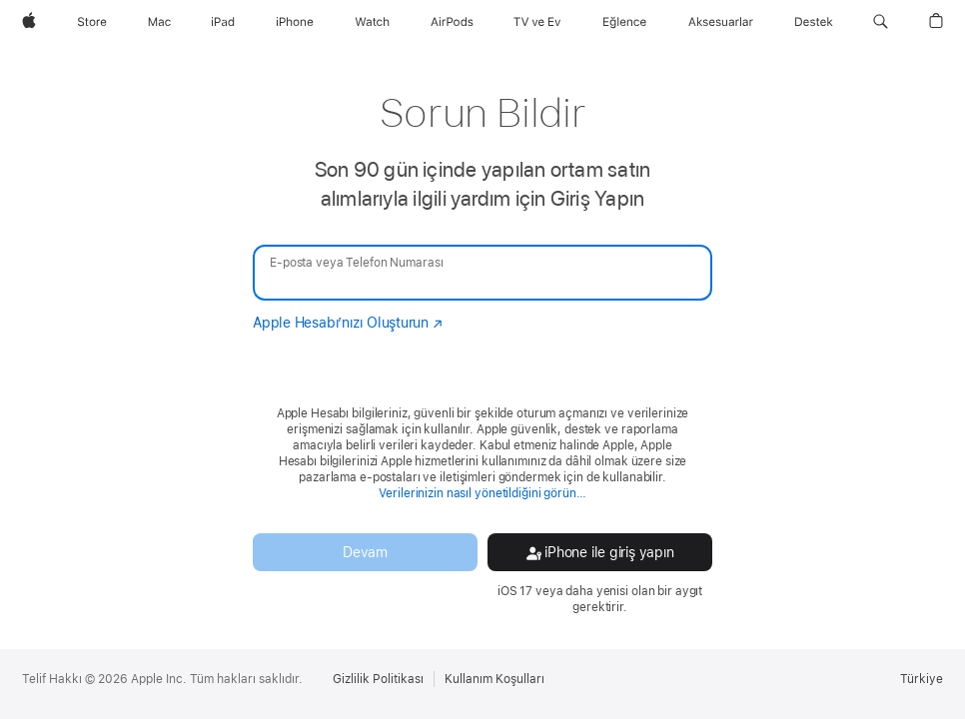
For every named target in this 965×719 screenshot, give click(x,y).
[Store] (92, 22)
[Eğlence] (624, 22)
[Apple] (29, 22)
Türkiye (921, 679)
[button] (880, 22)
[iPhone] (295, 22)
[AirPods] (452, 22)
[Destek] (813, 22)
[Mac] (159, 22)
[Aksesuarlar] (720, 22)
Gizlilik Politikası (378, 679)
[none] (482, 349)
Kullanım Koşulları (494, 679)
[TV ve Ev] (537, 22)
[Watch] (372, 22)
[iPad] (223, 22)
